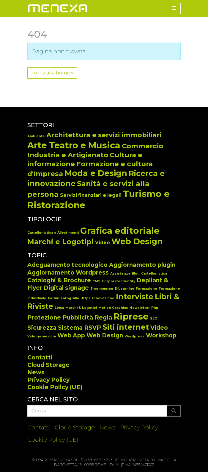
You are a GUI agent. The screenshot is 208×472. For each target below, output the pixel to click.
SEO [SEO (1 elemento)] (153, 318)
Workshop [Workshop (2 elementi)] (161, 335)
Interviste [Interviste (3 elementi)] (134, 296)
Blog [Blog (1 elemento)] (136, 273)
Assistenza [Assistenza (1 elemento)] (120, 273)
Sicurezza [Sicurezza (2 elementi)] (41, 327)
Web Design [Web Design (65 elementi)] (137, 241)
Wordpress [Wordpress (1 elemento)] (134, 336)
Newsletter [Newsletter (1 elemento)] (140, 308)
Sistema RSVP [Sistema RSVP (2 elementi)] (79, 327)
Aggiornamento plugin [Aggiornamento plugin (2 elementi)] (142, 264)
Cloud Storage (48, 364)
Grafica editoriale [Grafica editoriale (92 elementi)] (120, 230)
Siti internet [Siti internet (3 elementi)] (126, 327)
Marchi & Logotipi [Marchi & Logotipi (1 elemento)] (81, 308)
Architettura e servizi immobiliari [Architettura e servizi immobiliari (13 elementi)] (103, 135)
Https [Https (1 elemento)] (86, 298)
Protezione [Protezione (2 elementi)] (44, 317)
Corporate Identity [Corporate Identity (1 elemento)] (118, 281)
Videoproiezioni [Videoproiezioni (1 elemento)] (41, 336)
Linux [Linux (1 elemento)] (59, 308)
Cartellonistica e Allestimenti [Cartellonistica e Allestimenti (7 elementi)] (53, 233)
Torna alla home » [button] (52, 73)
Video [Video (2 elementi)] (159, 327)
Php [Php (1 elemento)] (154, 308)
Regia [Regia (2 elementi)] (103, 317)
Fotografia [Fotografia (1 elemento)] (70, 298)
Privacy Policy (48, 379)
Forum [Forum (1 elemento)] (53, 298)
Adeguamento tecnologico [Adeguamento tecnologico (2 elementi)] (67, 264)
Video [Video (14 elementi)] (102, 242)
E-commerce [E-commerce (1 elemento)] (101, 289)
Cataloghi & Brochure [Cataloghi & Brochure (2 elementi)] (59, 280)
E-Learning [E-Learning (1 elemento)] (124, 289)
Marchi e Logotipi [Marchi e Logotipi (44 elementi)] (60, 241)
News (36, 372)
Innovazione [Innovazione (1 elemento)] (103, 298)
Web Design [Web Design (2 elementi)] (104, 335)
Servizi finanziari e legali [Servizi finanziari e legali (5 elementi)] (91, 195)
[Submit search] (174, 411)
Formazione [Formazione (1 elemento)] (146, 289)
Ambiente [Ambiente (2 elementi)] (36, 136)
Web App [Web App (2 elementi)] (71, 335)
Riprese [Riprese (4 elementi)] (131, 316)
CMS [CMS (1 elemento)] (96, 281)
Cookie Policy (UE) (54, 387)
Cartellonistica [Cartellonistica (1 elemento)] (154, 273)
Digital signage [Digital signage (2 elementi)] (66, 287)
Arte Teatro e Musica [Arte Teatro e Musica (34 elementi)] (73, 145)
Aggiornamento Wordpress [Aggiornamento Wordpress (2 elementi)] (68, 272)
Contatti (40, 357)
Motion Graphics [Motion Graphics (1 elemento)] (113, 308)
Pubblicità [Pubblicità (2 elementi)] (77, 317)
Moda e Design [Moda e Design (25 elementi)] (95, 173)
